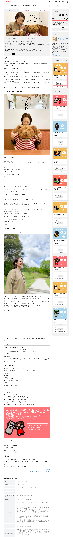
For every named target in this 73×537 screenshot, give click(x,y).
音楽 (46, 7)
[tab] (27, 10)
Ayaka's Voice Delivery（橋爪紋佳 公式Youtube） (40, 471)
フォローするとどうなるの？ (60, 29)
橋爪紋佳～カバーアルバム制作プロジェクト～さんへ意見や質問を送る (60, 55)
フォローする (60, 27)
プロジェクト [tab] (11, 10)
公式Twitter (47, 469)
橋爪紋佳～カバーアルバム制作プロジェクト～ (35, 7)
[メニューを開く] (67, 2)
